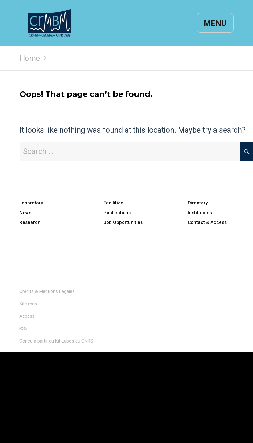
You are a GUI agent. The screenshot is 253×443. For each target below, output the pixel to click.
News (25, 212)
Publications (117, 212)
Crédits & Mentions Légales (47, 291)
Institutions (200, 212)
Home (30, 58)
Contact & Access (207, 222)
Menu (215, 23)
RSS (23, 328)
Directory (198, 203)
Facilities (113, 203)
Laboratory (31, 203)
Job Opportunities (123, 222)
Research (29, 222)
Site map (28, 304)
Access (27, 316)
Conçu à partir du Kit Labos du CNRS (56, 341)
